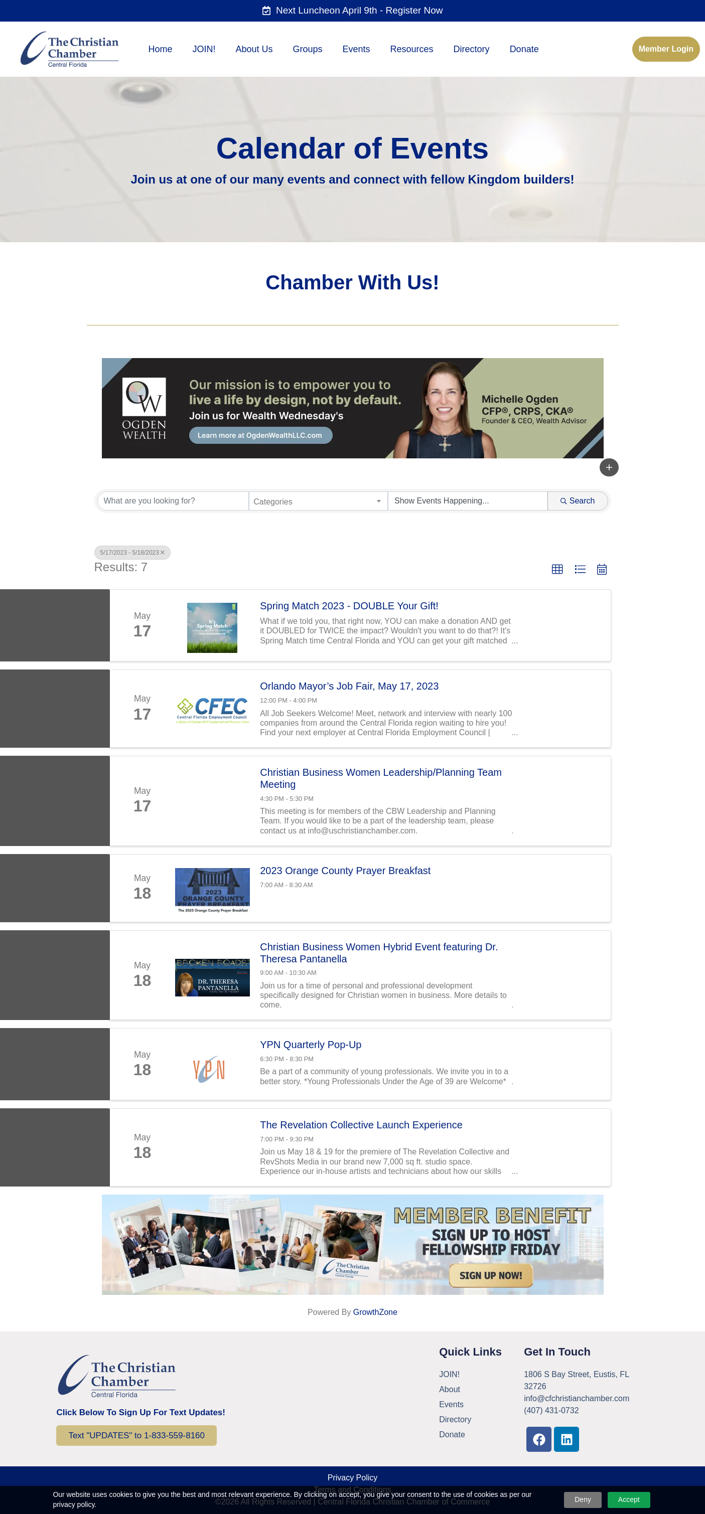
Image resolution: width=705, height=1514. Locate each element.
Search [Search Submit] (577, 500)
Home (160, 49)
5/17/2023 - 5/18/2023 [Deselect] (132, 552)
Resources (412, 49)
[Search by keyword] (173, 501)
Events (356, 49)
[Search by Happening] (468, 501)
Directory (472, 49)
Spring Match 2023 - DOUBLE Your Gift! (349, 605)
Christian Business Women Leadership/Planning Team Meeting (381, 778)
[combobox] (318, 501)
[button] (609, 467)
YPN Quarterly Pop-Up (310, 1044)
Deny (583, 1499)
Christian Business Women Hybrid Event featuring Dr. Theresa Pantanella (379, 952)
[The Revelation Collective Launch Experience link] (212, 1147)
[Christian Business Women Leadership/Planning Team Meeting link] (212, 800)
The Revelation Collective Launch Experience (361, 1124)
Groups (308, 49)
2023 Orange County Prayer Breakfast (345, 870)
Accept (629, 1499)
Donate (524, 49)
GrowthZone (375, 1312)
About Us (253, 49)
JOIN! (203, 49)
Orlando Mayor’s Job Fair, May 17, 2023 (349, 686)
